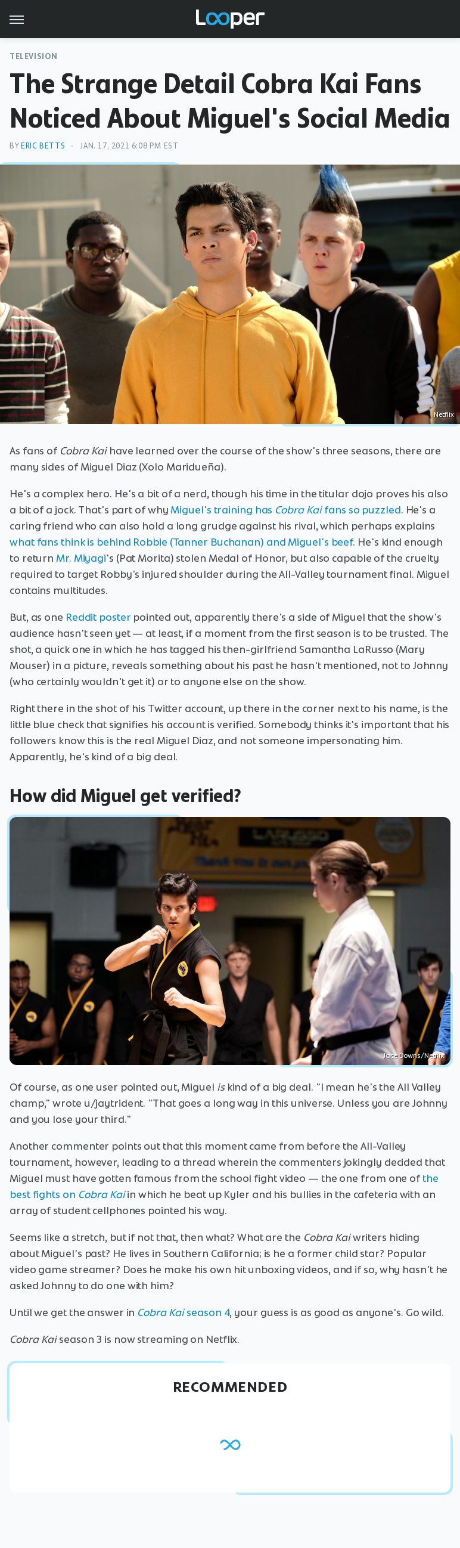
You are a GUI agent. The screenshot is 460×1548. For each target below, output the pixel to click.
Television (34, 56)
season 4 (183, 1312)
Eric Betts (43, 146)
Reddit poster (98, 617)
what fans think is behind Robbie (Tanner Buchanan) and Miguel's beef (181, 542)
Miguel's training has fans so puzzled (285, 510)
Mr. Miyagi (81, 558)
